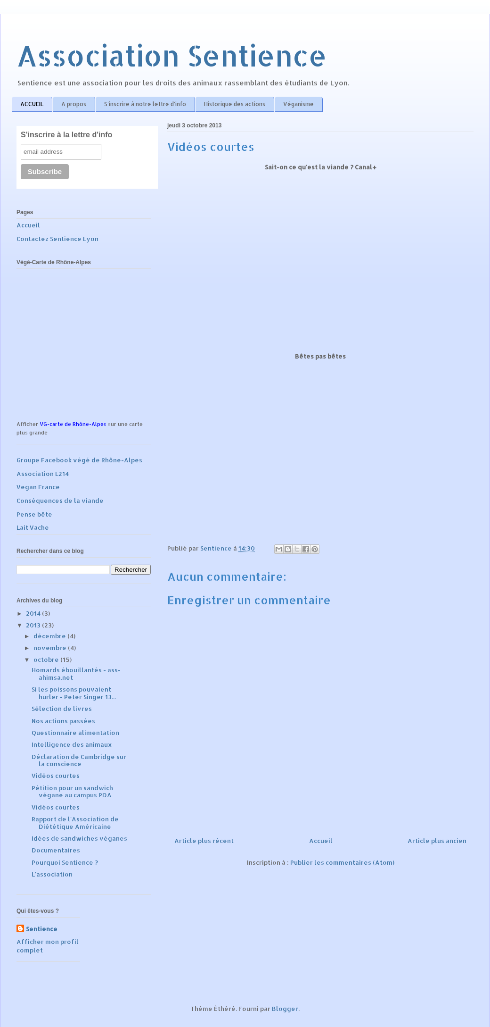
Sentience (41, 929)
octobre (46, 659)
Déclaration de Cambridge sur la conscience (79, 760)
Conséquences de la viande (60, 500)
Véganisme (298, 104)
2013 (34, 625)
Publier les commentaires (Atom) (342, 862)
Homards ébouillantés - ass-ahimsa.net (76, 673)
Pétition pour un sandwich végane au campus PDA (72, 791)
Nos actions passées (63, 721)
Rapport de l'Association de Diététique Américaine (75, 822)
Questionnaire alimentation (75, 732)
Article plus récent (204, 840)
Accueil (321, 840)
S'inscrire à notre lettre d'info (145, 104)
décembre (50, 636)
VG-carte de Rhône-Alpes (73, 424)
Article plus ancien (437, 840)
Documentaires (56, 850)
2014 (34, 613)
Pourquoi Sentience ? (65, 862)
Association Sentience (171, 55)
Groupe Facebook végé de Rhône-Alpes (79, 460)
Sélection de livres (62, 708)
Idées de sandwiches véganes (79, 838)
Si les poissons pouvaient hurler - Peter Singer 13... (74, 693)
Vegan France (38, 487)
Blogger (285, 1008)
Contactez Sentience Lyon (57, 238)
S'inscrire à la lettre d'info (66, 135)
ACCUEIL (31, 104)
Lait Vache (32, 527)
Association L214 (42, 473)
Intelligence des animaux (72, 744)
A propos (73, 104)
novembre (50, 647)
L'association (52, 874)
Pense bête (34, 514)
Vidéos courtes (56, 775)
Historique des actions (234, 104)
